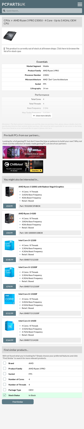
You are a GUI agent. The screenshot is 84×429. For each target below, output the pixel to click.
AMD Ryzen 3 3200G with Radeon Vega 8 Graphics (41, 186)
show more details (42, 115)
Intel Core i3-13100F (28, 294)
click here (48, 128)
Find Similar (18, 402)
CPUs (7, 20)
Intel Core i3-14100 (27, 321)
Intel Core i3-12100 (27, 240)
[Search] (4, 10)
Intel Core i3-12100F (28, 267)
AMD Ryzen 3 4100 (27, 213)
